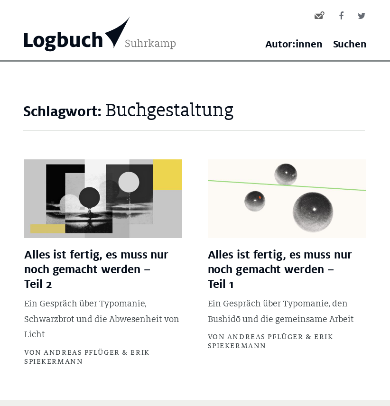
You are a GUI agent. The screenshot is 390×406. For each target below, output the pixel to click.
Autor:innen (294, 44)
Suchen (350, 44)
